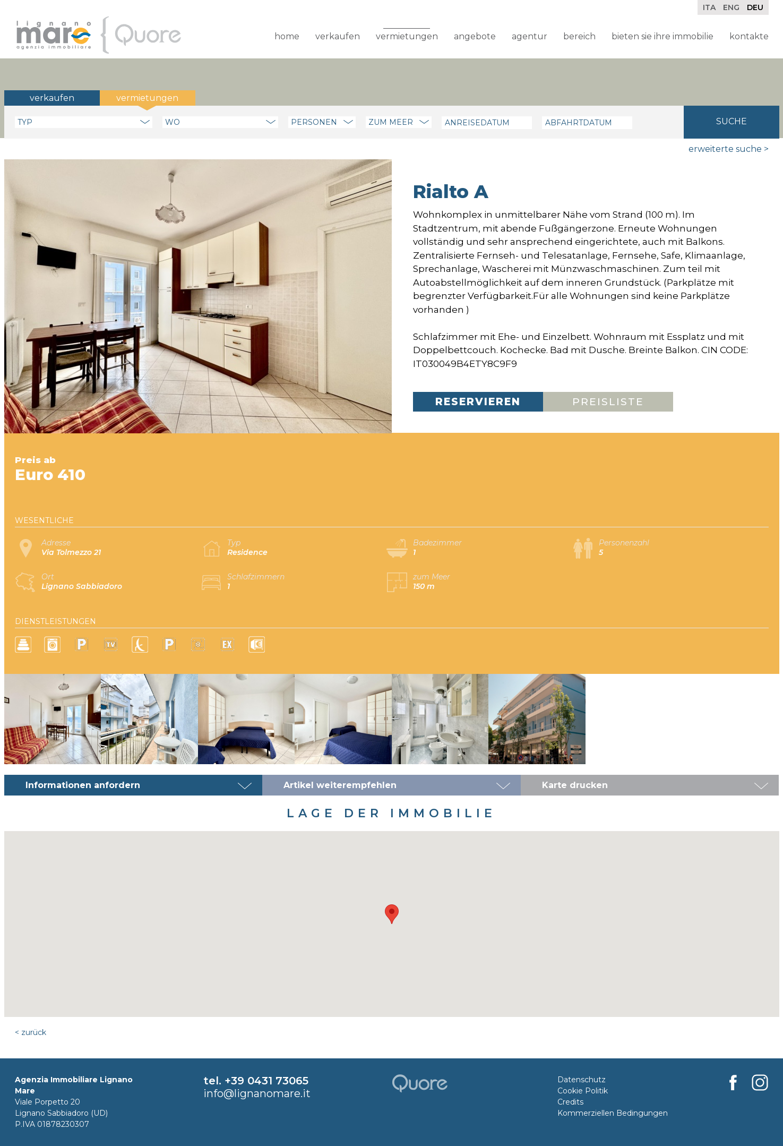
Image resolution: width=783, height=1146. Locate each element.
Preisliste (608, 402)
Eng (731, 7)
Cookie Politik (582, 1091)
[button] (392, 914)
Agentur (529, 36)
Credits (570, 1102)
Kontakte (749, 36)
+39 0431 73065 (266, 1080)
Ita (709, 7)
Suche (731, 121)
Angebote (475, 36)
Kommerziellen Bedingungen (612, 1113)
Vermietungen (407, 36)
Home (286, 36)
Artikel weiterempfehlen (340, 785)
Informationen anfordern (82, 785)
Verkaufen (337, 36)
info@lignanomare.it (257, 1093)
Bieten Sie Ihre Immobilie (662, 36)
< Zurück (30, 1032)
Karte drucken (575, 785)
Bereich (579, 36)
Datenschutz (581, 1079)
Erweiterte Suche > (729, 149)
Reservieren (478, 402)
